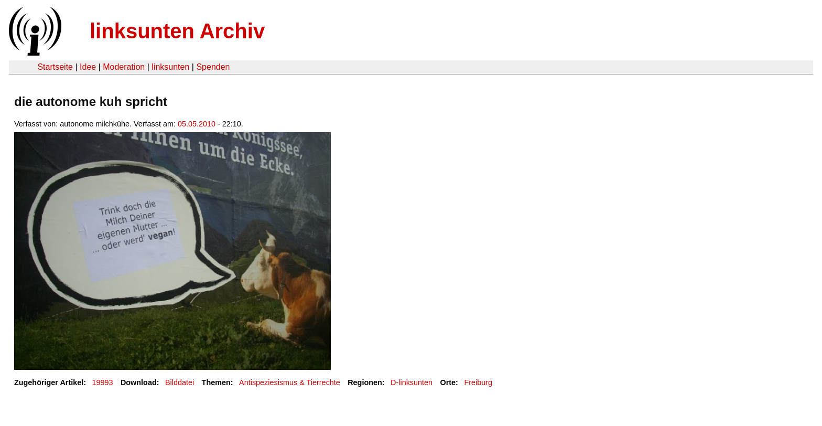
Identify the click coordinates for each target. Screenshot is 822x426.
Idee (88, 66)
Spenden (213, 66)
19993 (102, 382)
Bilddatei (179, 382)
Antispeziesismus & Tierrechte (289, 382)
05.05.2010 (196, 124)
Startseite (55, 66)
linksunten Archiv (177, 30)
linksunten (170, 66)
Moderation (124, 66)
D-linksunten (411, 382)
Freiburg (478, 382)
